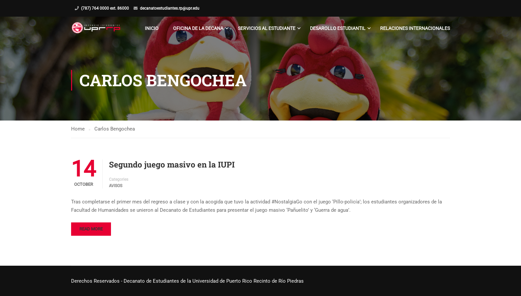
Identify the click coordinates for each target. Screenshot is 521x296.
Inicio (151, 28)
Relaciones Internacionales (415, 28)
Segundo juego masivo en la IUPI (172, 164)
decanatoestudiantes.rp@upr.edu (169, 8)
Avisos (115, 185)
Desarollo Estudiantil (337, 28)
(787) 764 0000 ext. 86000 (105, 8)
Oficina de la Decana (198, 28)
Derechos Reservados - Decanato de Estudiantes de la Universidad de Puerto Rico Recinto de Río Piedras (187, 281)
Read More (91, 228)
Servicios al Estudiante (266, 28)
